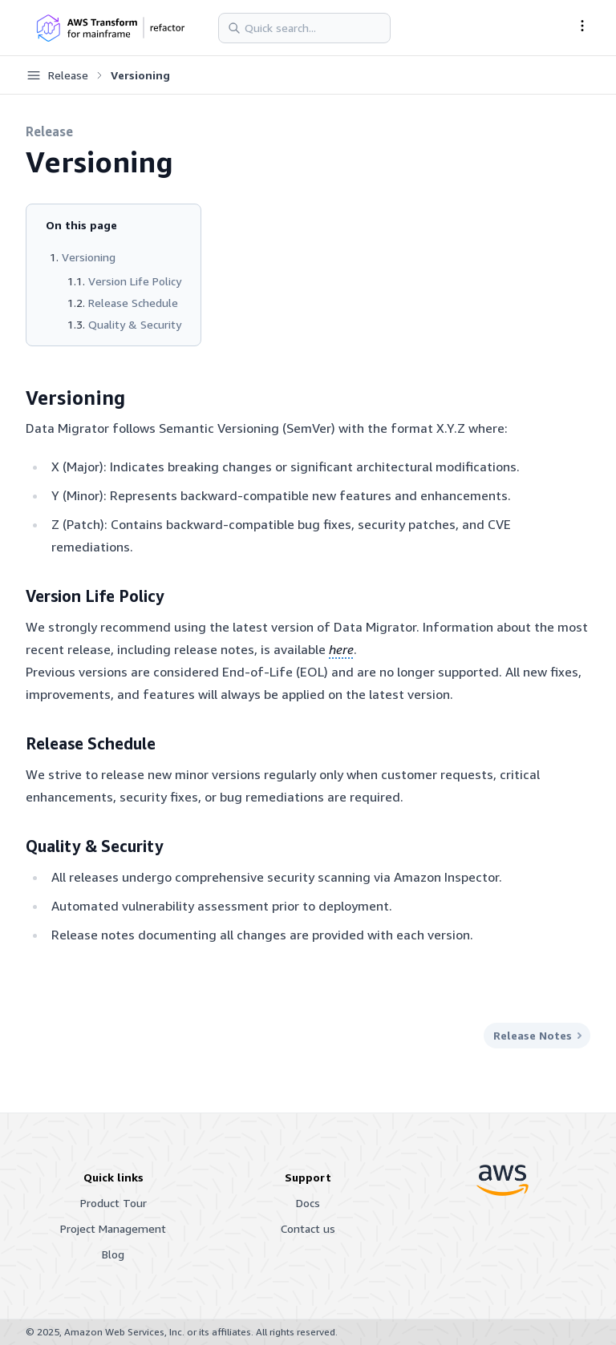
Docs (308, 1203)
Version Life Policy (134, 281)
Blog (113, 1254)
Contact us (308, 1228)
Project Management (113, 1228)
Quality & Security (134, 324)
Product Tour (113, 1203)
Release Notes (537, 1035)
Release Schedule (133, 302)
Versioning (89, 257)
